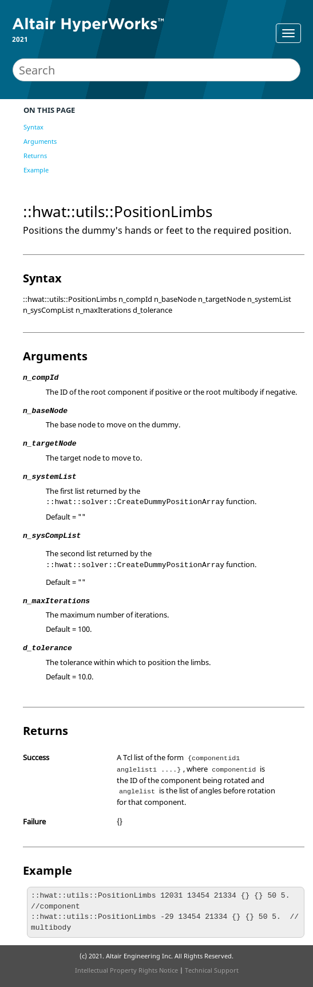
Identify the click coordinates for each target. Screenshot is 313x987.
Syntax (33, 127)
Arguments (40, 141)
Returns (35, 155)
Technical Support (212, 970)
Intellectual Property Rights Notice (126, 970)
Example (36, 170)
